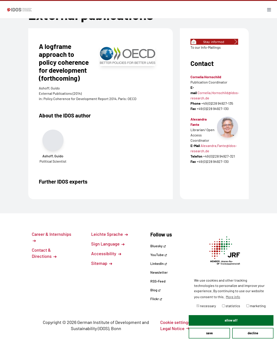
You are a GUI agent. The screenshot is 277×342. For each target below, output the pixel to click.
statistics (231, 306)
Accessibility (106, 253)
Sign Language (107, 243)
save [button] (209, 333)
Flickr (156, 299)
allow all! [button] (231, 320)
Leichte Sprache (109, 234)
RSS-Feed (158, 281)
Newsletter (159, 272)
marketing (256, 306)
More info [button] (233, 297)
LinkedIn (158, 263)
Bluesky (158, 246)
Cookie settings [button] (177, 322)
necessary (206, 306)
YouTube (158, 255)
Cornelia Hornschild (205, 77)
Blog (155, 290)
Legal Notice (174, 328)
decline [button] (253, 333)
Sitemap (101, 263)
